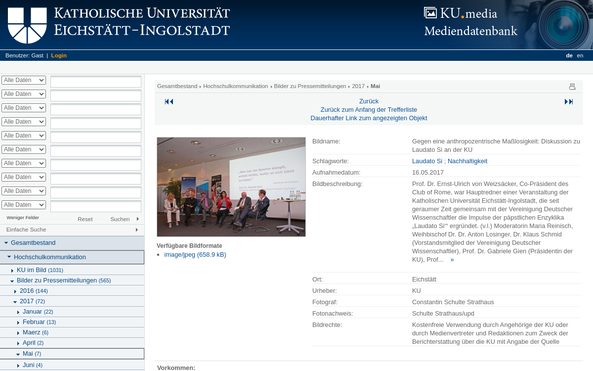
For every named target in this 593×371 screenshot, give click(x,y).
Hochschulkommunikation (50, 257)
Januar (38, 311)
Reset (85, 219)
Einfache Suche (26, 229)
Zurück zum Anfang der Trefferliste (369, 109)
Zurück (369, 101)
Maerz (35, 332)
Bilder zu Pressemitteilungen (64, 280)
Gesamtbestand (33, 242)
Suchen (119, 219)
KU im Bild (40, 270)
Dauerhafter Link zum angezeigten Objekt (368, 118)
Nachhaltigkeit (467, 161)
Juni (32, 365)
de (569, 55)
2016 (34, 290)
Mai (32, 353)
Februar (39, 321)
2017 (32, 301)
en (580, 55)
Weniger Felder (23, 217)
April (33, 342)
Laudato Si (427, 161)
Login (59, 55)
